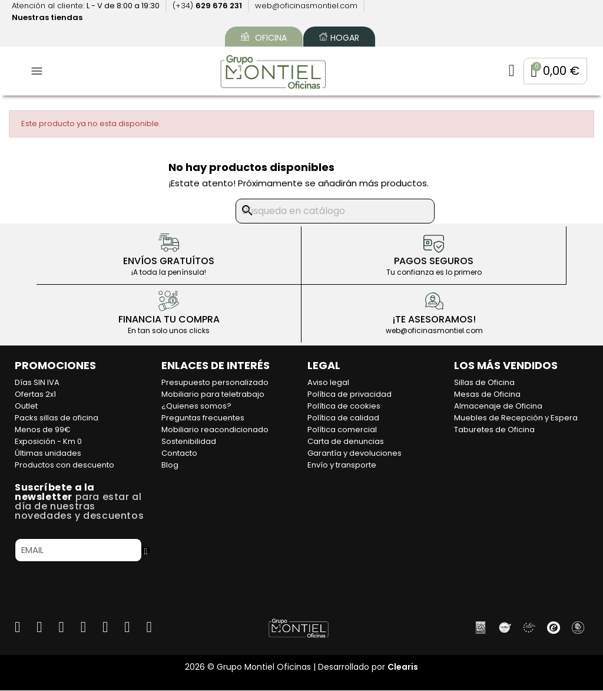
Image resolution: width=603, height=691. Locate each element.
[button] (553, 71)
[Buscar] (335, 212)
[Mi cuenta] (507, 71)
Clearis (402, 667)
